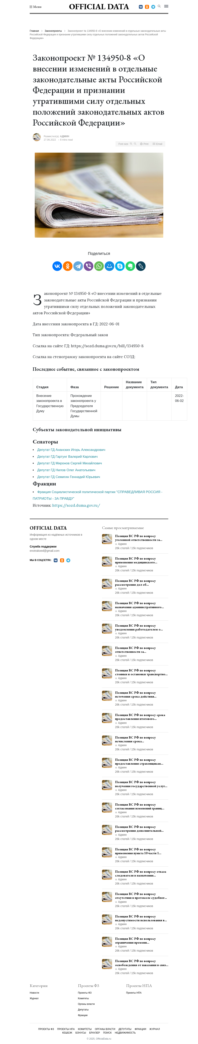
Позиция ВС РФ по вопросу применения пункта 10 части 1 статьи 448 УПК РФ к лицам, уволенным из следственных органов (137, 851)
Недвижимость (125, 1032)
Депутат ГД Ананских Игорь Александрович (71, 450)
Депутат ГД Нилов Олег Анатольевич (66, 470)
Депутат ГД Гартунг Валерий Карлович (67, 457)
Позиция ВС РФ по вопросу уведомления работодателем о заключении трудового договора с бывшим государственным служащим (140, 627)
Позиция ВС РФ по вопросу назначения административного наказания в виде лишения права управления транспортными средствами (138, 605)
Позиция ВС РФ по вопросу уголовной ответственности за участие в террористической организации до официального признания (137, 538)
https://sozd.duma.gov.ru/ (76, 505)
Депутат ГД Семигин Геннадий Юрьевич (68, 477)
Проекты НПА (134, 992)
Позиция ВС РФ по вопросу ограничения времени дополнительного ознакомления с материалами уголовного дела (140, 940)
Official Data (99, 6)
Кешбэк (67, 1032)
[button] (36, 7)
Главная (34, 31)
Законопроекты (53, 31)
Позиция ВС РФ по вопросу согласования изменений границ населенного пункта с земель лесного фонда (138, 806)
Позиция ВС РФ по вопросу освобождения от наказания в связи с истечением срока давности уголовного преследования (141, 963)
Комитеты (83, 998)
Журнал (34, 998)
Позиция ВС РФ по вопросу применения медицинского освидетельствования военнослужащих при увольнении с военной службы (141, 560)
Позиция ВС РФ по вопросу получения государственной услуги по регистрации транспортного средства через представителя (141, 784)
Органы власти (86, 1004)
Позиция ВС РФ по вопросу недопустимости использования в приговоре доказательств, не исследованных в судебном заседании (139, 918)
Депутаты (83, 1009)
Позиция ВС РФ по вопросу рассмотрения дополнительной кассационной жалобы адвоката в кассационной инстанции (139, 829)
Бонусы (81, 1032)
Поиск (107, 1032)
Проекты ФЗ (85, 992)
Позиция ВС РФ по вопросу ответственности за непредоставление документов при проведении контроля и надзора (141, 650)
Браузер (94, 1032)
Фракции (83, 1015)
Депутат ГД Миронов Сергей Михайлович (69, 463)
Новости (34, 992)
